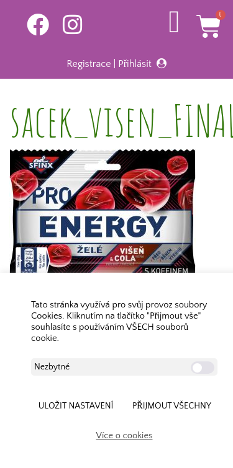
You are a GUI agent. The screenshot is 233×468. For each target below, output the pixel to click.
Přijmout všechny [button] (171, 406)
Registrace (88, 63)
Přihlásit (135, 63)
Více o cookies (124, 436)
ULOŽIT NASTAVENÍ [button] (76, 406)
